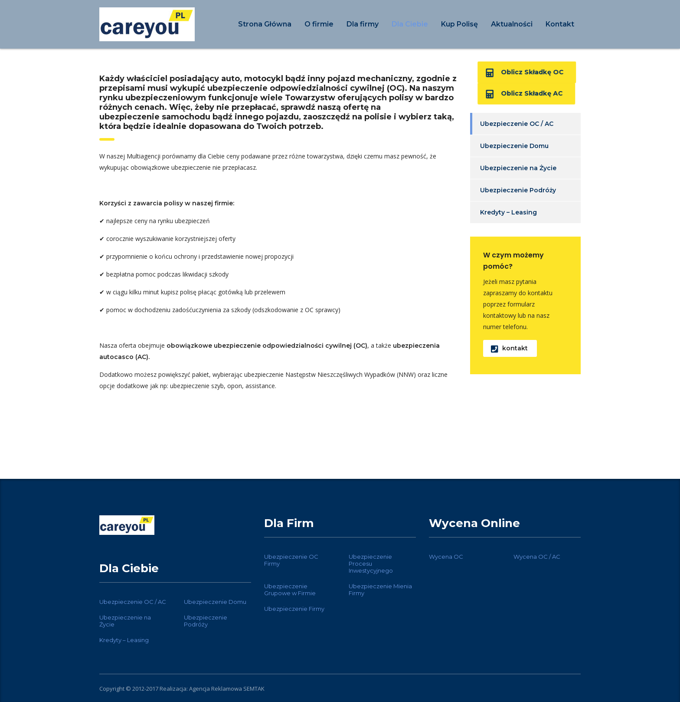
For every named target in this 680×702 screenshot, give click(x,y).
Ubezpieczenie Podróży (518, 190)
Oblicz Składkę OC (524, 72)
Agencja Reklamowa (215, 688)
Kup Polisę (459, 24)
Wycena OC (446, 556)
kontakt (509, 348)
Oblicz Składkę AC (524, 94)
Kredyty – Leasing (508, 212)
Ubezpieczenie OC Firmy (291, 560)
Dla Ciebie (410, 24)
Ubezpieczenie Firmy (294, 608)
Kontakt (560, 24)
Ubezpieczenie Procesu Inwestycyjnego (371, 563)
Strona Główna (264, 24)
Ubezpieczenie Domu (514, 146)
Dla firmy (363, 24)
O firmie (318, 24)
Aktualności (512, 24)
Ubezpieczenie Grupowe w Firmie (290, 590)
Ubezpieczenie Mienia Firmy (380, 590)
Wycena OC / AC (536, 556)
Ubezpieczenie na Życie (518, 168)
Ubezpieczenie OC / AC (516, 124)
